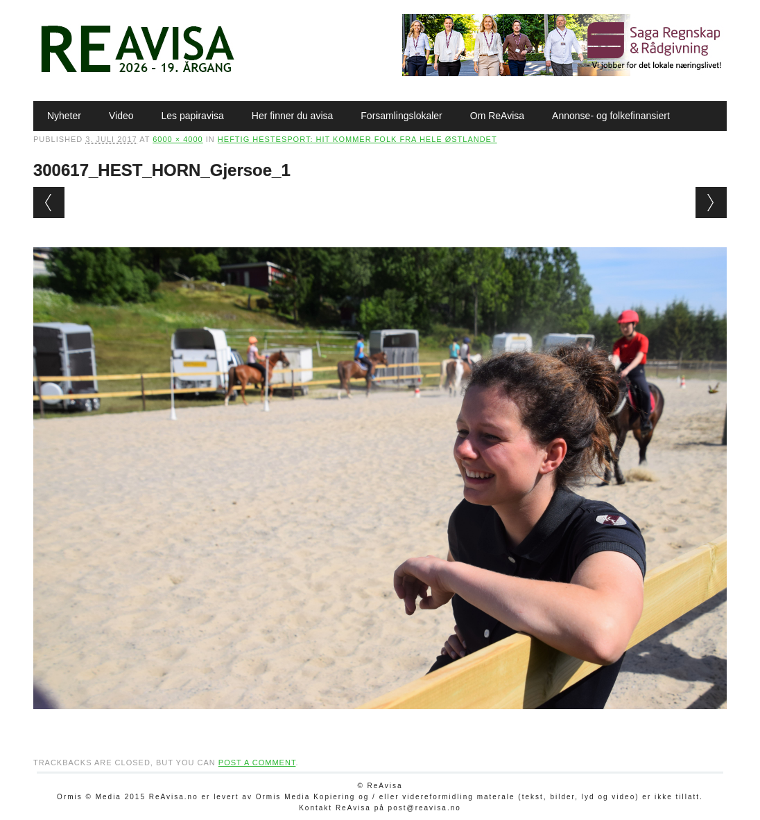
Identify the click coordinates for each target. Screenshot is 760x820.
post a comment (257, 762)
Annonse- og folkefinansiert (611, 115)
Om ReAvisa (497, 115)
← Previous (48, 202)
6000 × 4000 (177, 139)
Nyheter (64, 115)
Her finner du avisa (293, 115)
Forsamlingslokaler (401, 115)
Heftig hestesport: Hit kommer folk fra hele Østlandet (357, 139)
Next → (711, 202)
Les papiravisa (193, 115)
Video (121, 115)
